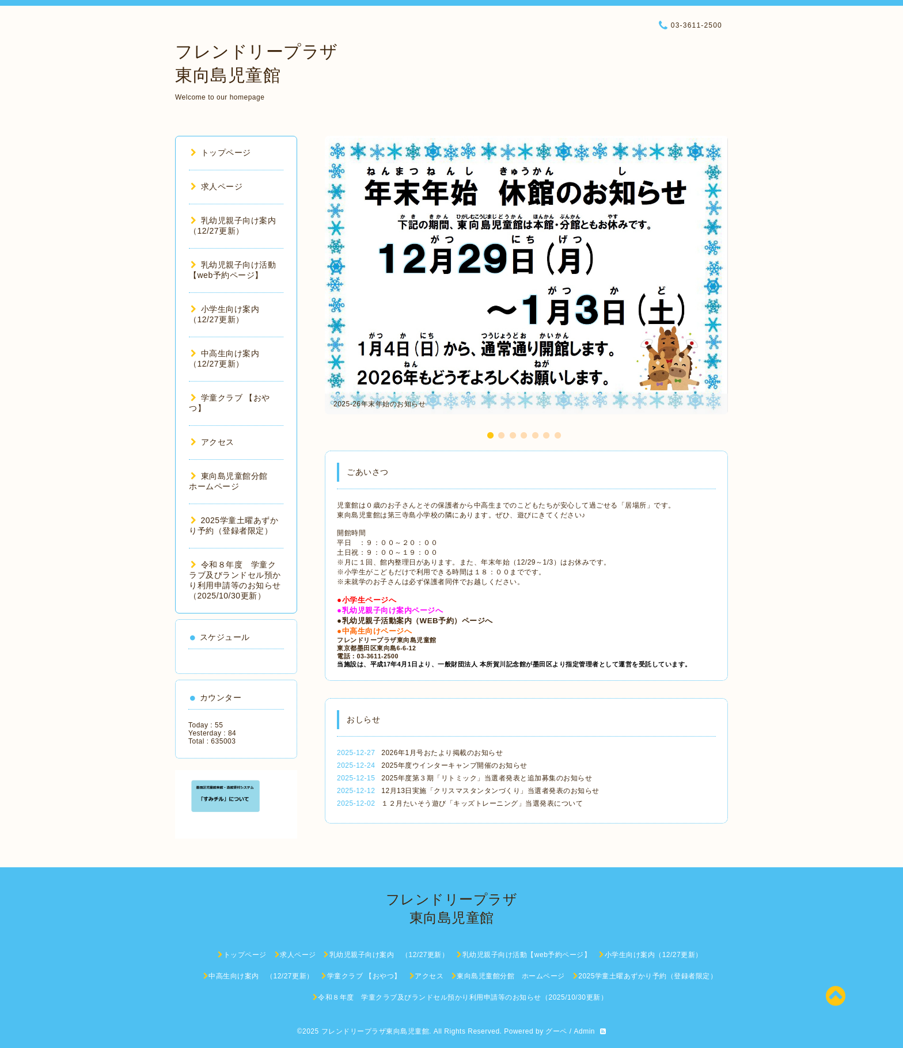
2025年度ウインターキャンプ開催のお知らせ (454, 765)
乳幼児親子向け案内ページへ (392, 610)
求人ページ (216, 186)
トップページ (221, 152)
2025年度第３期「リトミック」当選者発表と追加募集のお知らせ (486, 778)
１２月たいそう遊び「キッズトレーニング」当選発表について (482, 803)
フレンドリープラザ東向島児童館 (375, 1031)
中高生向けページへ (377, 631)
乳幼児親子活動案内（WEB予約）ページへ (417, 620)
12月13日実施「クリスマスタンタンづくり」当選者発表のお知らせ (490, 791)
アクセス (212, 442)
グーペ (556, 1031)
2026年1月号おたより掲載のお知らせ (442, 753)
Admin (584, 1031)
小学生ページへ (369, 600)
